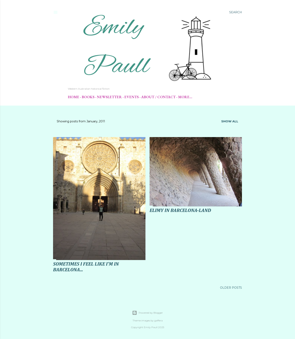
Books (88, 97)
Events (131, 97)
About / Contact (158, 97)
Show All (229, 121)
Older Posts (231, 287)
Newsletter (109, 97)
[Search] (235, 12)
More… (185, 97)
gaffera (158, 320)
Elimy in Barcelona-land (180, 210)
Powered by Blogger (147, 312)
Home (73, 97)
